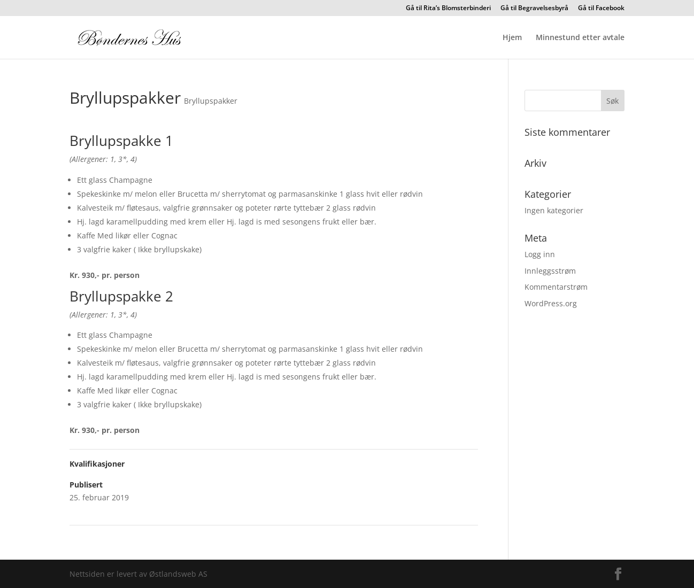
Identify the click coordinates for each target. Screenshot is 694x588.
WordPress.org (551, 303)
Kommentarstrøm (556, 287)
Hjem (512, 38)
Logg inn (540, 254)
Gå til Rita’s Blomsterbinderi (448, 8)
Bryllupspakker (210, 101)
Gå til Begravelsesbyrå (534, 8)
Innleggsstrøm (550, 271)
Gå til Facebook (601, 8)
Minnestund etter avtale (580, 38)
